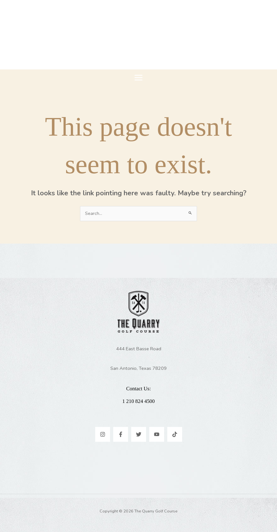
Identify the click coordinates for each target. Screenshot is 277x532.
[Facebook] (120, 434)
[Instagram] (102, 434)
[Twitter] (138, 434)
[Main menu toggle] (138, 77)
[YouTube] (156, 434)
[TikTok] (174, 434)
